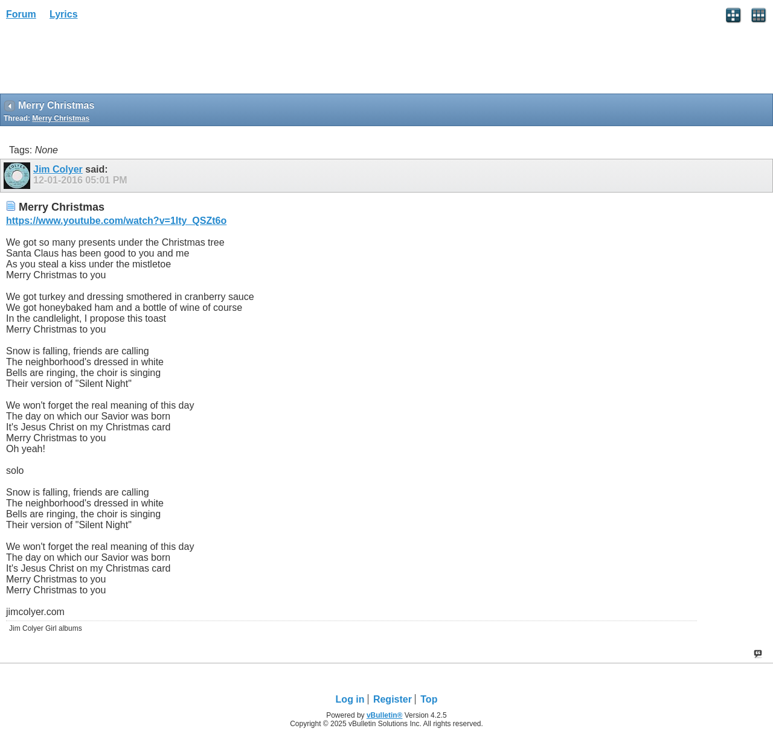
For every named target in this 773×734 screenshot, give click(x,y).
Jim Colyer (58, 169)
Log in (350, 699)
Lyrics (64, 14)
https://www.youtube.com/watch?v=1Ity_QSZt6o (116, 220)
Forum (21, 14)
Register (392, 699)
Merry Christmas (60, 118)
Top (428, 699)
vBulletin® (385, 715)
